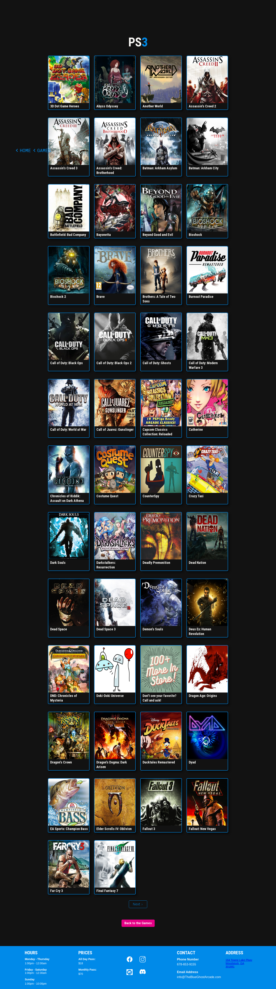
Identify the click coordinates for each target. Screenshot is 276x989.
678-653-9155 (186, 964)
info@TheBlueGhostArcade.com (188, 977)
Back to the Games (138, 923)
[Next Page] (138, 904)
